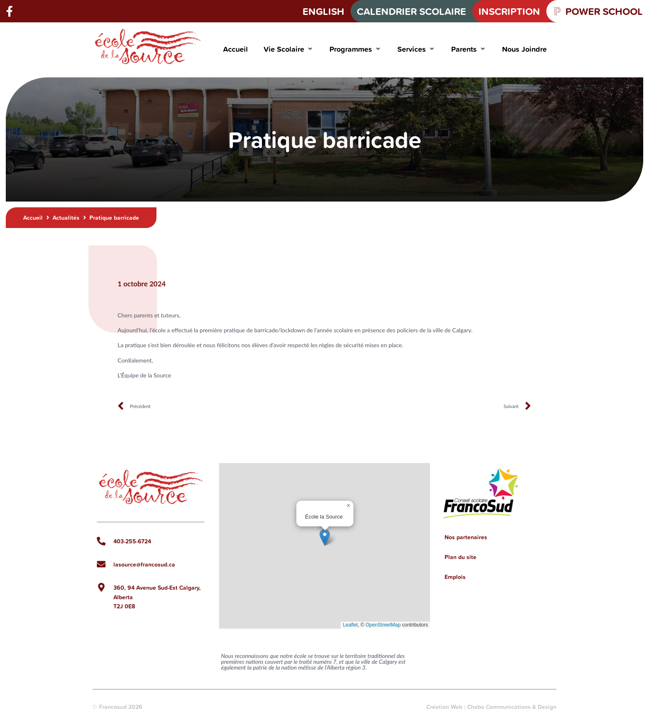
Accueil (33, 218)
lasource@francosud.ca (144, 564)
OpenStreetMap (383, 625)
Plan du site (460, 557)
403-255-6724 (132, 541)
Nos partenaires (466, 537)
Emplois (455, 577)
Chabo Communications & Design (511, 707)
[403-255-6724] (101, 541)
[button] (289, 49)
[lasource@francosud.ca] (101, 564)
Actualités (66, 218)
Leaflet (350, 625)
